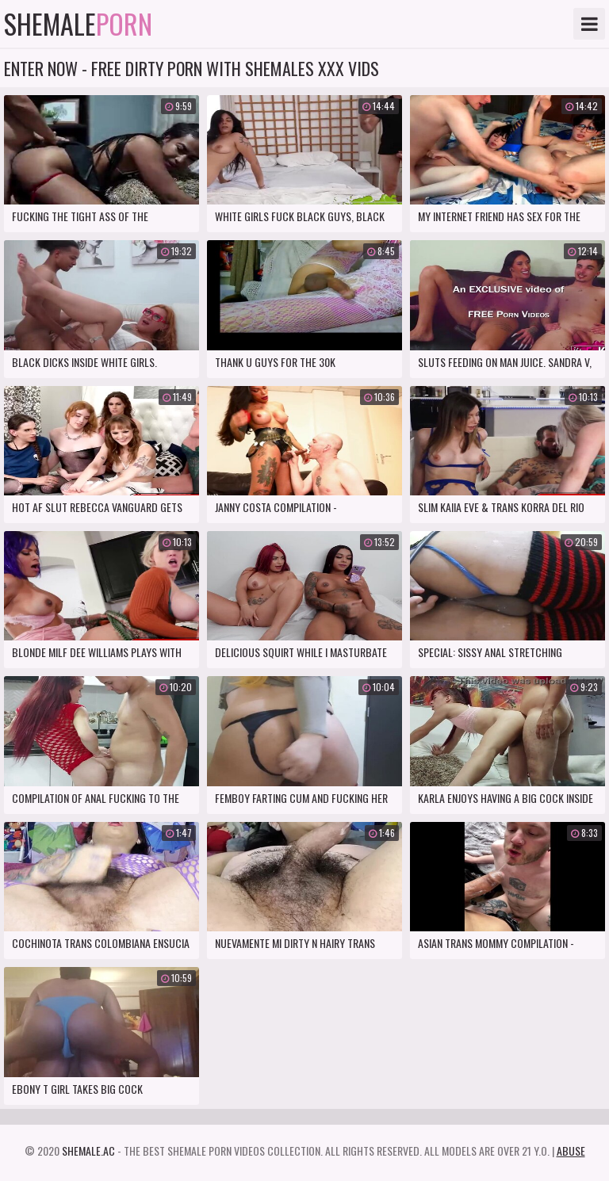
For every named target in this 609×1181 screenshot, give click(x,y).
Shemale (78, 24)
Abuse (571, 1150)
